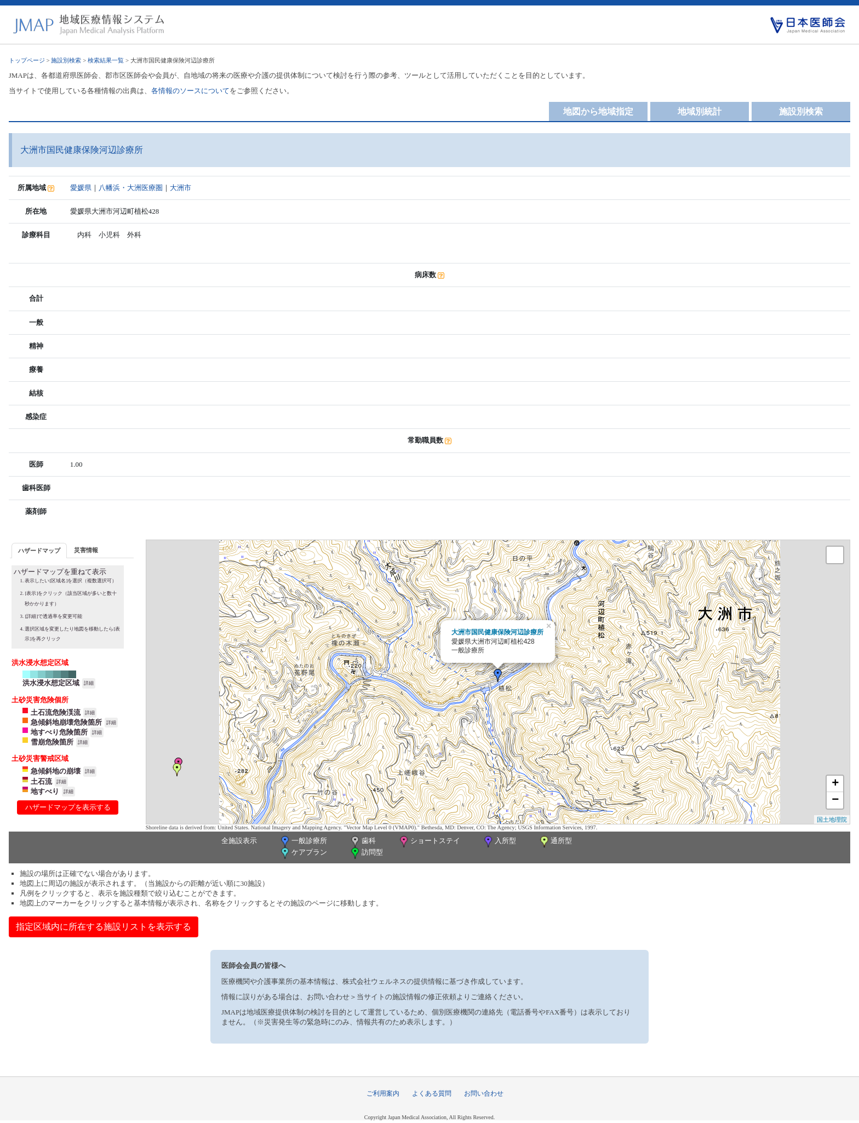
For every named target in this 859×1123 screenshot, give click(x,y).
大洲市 (180, 188)
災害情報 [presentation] (86, 550)
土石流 (41, 781)
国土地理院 (832, 819)
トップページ (27, 60)
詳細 (89, 683)
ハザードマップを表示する (68, 807)
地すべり (45, 791)
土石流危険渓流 (56, 712)
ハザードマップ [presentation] (39, 550)
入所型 (499, 841)
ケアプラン (303, 853)
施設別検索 (66, 60)
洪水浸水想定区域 (50, 683)
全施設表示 (239, 840)
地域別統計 (699, 111)
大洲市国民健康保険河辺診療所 (497, 632)
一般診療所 (303, 841)
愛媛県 (80, 188)
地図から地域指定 (598, 111)
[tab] (39, 550)
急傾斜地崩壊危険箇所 (66, 722)
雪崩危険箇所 (52, 742)
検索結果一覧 (106, 60)
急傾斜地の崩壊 (56, 771)
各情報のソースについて (190, 91)
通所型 (555, 841)
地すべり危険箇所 (59, 732)
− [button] (835, 800)
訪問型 (366, 853)
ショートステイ (429, 841)
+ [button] (835, 784)
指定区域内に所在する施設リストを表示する (103, 926)
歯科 (362, 841)
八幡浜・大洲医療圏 (131, 188)
